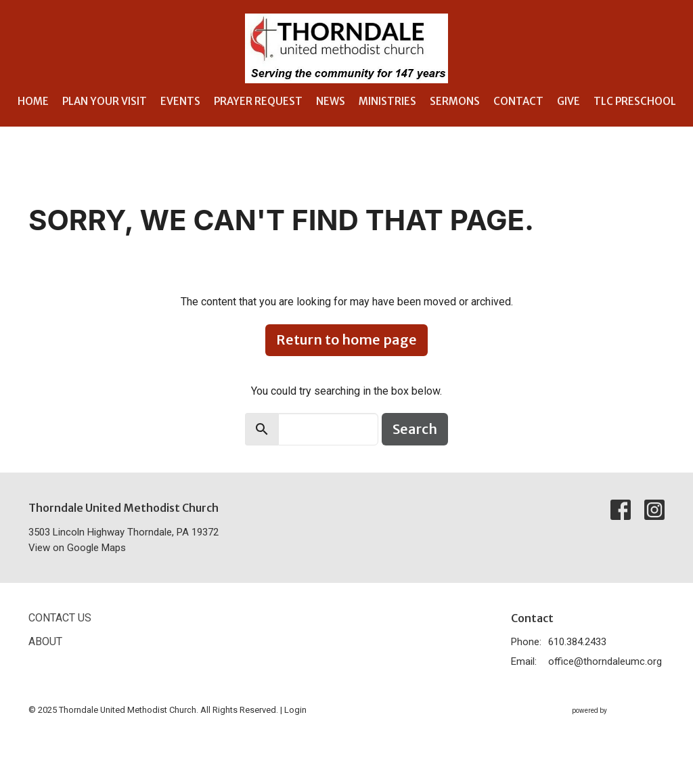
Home (33, 101)
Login (295, 710)
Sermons (455, 101)
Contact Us (59, 617)
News (330, 101)
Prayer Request (258, 101)
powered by (618, 710)
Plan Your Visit (104, 101)
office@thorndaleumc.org (605, 661)
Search (415, 428)
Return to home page (346, 339)
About (45, 641)
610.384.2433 (577, 642)
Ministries (387, 101)
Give (568, 101)
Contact (518, 101)
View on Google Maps (77, 548)
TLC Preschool (635, 101)
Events (180, 101)
